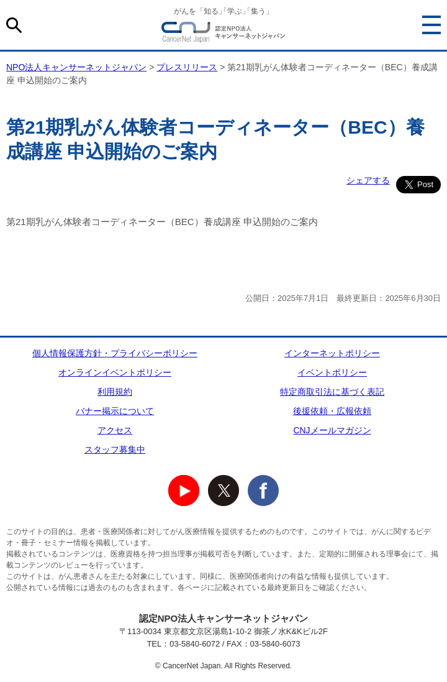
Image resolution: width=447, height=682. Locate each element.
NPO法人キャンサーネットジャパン (223, 34)
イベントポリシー (332, 372)
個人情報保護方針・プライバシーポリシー (114, 353)
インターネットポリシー (332, 353)
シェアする (368, 180)
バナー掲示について (115, 411)
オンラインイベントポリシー (114, 372)
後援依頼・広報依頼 (332, 411)
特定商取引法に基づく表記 (332, 392)
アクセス (114, 430)
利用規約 (114, 392)
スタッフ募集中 (114, 449)
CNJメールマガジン (332, 430)
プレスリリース (186, 67)
